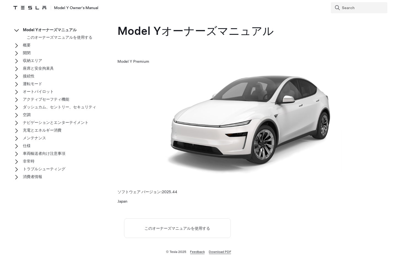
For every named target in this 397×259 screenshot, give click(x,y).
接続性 (28, 76)
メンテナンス (34, 138)
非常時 (28, 161)
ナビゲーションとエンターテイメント (55, 122)
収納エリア (32, 60)
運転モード (32, 84)
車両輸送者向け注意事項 (44, 153)
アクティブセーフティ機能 (46, 99)
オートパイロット (38, 91)
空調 (27, 115)
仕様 (27, 145)
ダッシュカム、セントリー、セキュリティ (59, 107)
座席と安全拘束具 (38, 68)
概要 (27, 45)
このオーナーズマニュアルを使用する (177, 228)
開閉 (27, 53)
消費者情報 (32, 176)
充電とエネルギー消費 (42, 130)
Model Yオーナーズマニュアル (50, 30)
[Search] (359, 8)
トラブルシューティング (44, 169)
